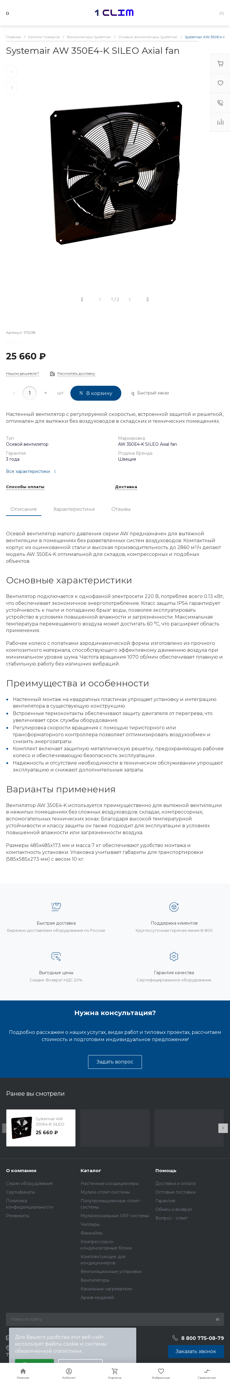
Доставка (126, 487)
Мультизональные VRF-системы (115, 1215)
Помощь (165, 1170)
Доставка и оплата (175, 1183)
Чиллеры (90, 1224)
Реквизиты (17, 1215)
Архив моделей (97, 1297)
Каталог (91, 1170)
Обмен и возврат (173, 1209)
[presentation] (7, 1128)
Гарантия (165, 1200)
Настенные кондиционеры (110, 1183)
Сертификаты (20, 1192)
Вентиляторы (95, 1280)
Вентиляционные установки (111, 1271)
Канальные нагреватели (106, 1289)
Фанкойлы (92, 1233)
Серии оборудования (29, 1183)
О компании (21, 1170)
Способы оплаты (25, 487)
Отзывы (121, 509)
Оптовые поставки (175, 1192)
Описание (23, 509)
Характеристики (74, 509)
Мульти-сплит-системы (105, 1192)
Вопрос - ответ (171, 1218)
